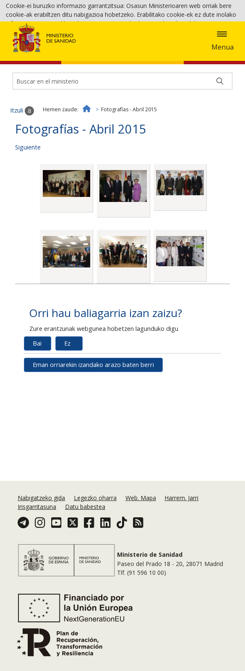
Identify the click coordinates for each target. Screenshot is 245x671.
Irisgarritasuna (37, 507)
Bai (37, 391)
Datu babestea (85, 507)
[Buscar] (220, 129)
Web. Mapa (140, 498)
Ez (67, 391)
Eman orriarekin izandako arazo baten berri (93, 412)
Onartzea (205, 47)
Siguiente (28, 195)
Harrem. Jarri (181, 498)
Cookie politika (142, 46)
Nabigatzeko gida (41, 498)
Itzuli (22, 158)
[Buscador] (122, 129)
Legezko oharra (95, 498)
